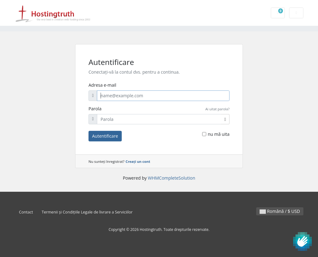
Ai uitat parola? (217, 109)
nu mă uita (218, 134)
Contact (26, 212)
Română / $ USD (280, 211)
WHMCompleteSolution (171, 178)
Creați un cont (137, 161)
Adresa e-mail (102, 85)
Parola (95, 109)
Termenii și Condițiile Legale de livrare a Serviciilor (87, 212)
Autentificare (105, 136)
